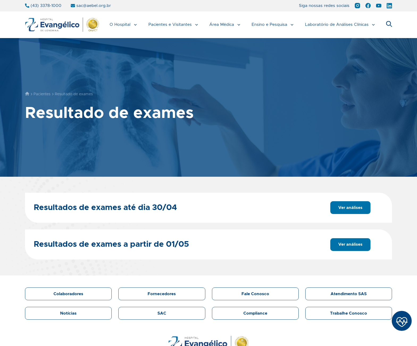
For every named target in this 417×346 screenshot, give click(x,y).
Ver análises (350, 208)
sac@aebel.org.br (91, 5)
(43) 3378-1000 (43, 5)
